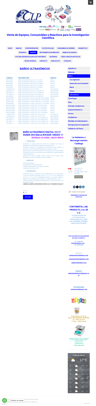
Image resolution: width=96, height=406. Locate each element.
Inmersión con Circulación (79, 83)
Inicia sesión (87, 403)
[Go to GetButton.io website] (5, 404)
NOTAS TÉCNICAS (30, 61)
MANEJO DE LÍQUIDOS (69, 52)
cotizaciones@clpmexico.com (78, 255)
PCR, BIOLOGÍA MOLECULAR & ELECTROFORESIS (30, 56)
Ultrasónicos (74, 95)
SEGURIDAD (53, 56)
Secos (72, 91)
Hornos (71, 113)
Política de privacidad (16, 402)
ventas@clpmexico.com (77, 243)
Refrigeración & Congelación (78, 125)
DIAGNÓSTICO (82, 48)
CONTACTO (43, 61)
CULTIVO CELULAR (48, 48)
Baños (70, 76)
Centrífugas (72, 98)
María (72, 87)
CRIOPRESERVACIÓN (31, 48)
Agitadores (72, 68)
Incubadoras (72, 117)
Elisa (70, 102)
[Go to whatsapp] (4, 400)
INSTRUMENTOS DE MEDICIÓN (49, 52)
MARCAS (18, 48)
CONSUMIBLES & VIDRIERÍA (66, 48)
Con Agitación (75, 80)
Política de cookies (26, 402)
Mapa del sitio (34, 402)
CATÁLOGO (67, 61)
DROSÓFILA (22, 52)
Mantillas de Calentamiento (78, 121)
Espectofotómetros (75, 110)
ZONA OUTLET (55, 61)
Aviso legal (8, 402)
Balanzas (71, 72)
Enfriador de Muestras (76, 106)
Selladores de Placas (75, 129)
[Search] (79, 191)
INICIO (10, 48)
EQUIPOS (33, 52)
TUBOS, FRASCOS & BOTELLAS (70, 56)
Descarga (78, 177)
